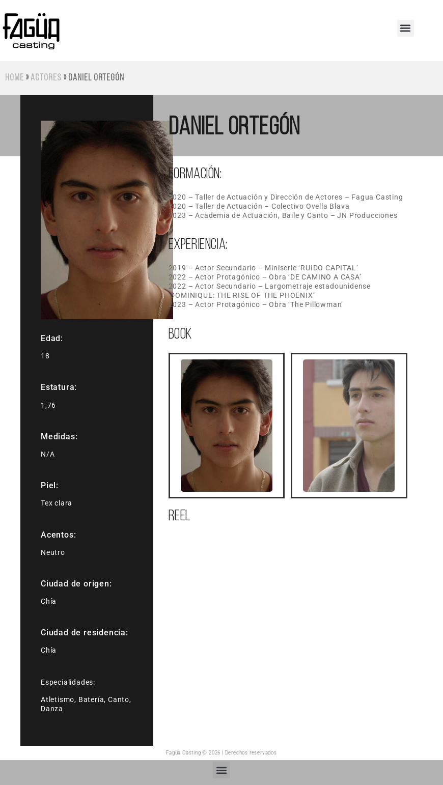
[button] (405, 28)
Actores (46, 78)
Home (14, 78)
